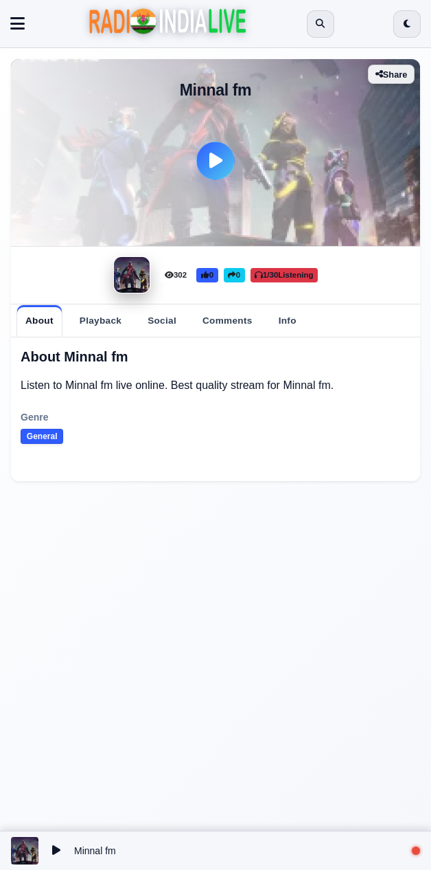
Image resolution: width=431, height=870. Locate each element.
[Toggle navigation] (17, 24)
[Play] (215, 161)
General (42, 436)
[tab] (39, 320)
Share (391, 74)
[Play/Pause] (56, 850)
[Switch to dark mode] (407, 24)
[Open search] (320, 24)
